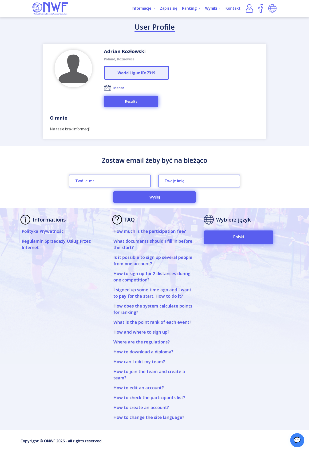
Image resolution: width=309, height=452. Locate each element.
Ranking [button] (190, 8)
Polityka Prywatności (43, 231)
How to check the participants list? (149, 397)
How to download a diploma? (143, 352)
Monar (118, 88)
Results (131, 101)
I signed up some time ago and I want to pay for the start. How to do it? (152, 293)
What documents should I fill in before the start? (152, 244)
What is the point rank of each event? (152, 322)
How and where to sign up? (141, 332)
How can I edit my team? (139, 361)
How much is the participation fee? (149, 231)
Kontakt (233, 8)
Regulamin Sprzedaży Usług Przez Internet (56, 244)
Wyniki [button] (211, 8)
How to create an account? (141, 407)
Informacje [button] (142, 8)
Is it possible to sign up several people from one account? (152, 260)
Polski (238, 236)
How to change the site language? (148, 417)
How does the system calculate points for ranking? (152, 309)
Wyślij (154, 197)
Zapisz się (168, 8)
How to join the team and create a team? (149, 375)
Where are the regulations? (141, 342)
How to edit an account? (138, 387)
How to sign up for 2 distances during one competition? (151, 277)
